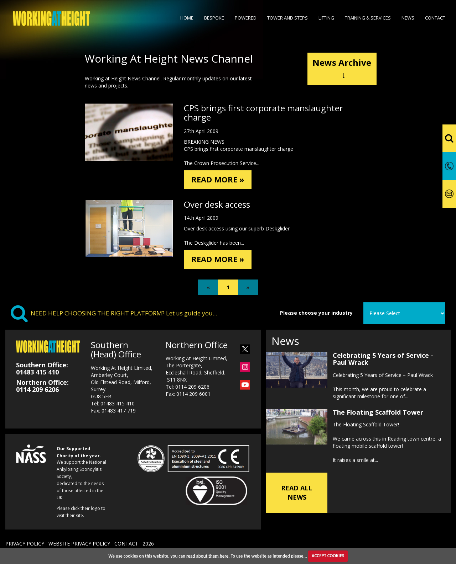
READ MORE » (219, 180)
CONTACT (126, 546)
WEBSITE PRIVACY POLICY (79, 546)
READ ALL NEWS (296, 495)
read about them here (207, 555)
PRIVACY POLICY (24, 546)
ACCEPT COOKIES (328, 555)
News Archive (341, 68)
